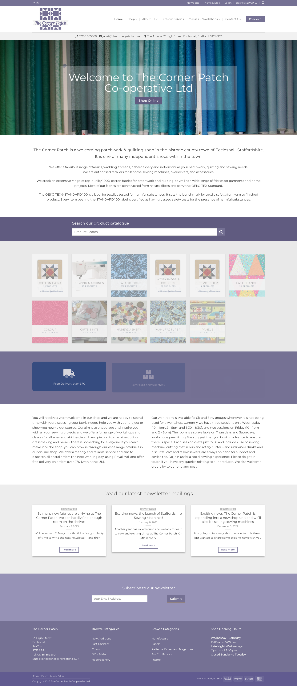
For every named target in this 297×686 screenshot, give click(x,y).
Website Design (206, 678)
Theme (156, 659)
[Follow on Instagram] (38, 3)
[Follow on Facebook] (34, 3)
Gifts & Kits (99, 654)
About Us (150, 19)
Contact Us (233, 19)
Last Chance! (100, 643)
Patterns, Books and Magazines (172, 649)
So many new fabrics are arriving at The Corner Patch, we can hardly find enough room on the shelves (69, 518)
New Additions (101, 638)
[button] (228, 3)
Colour (96, 649)
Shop (132, 19)
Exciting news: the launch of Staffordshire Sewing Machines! (148, 516)
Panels (155, 643)
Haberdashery (101, 659)
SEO (219, 678)
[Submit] (221, 232)
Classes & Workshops (204, 19)
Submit (176, 599)
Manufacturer (160, 638)
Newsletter (193, 2)
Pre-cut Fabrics (173, 19)
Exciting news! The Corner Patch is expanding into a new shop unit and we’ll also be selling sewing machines (228, 518)
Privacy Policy (40, 676)
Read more (69, 549)
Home (118, 19)
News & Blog (212, 2)
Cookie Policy (57, 676)
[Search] (263, 3)
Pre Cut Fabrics (161, 654)
